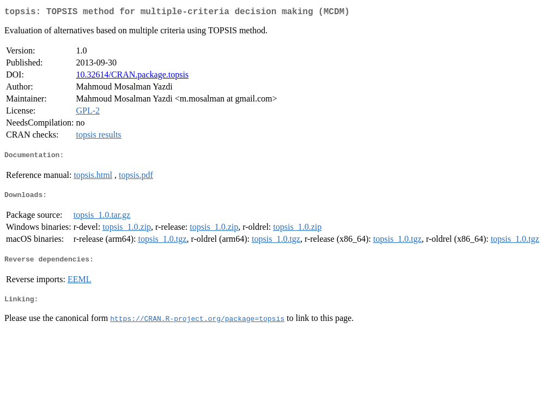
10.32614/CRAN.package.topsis (132, 76)
